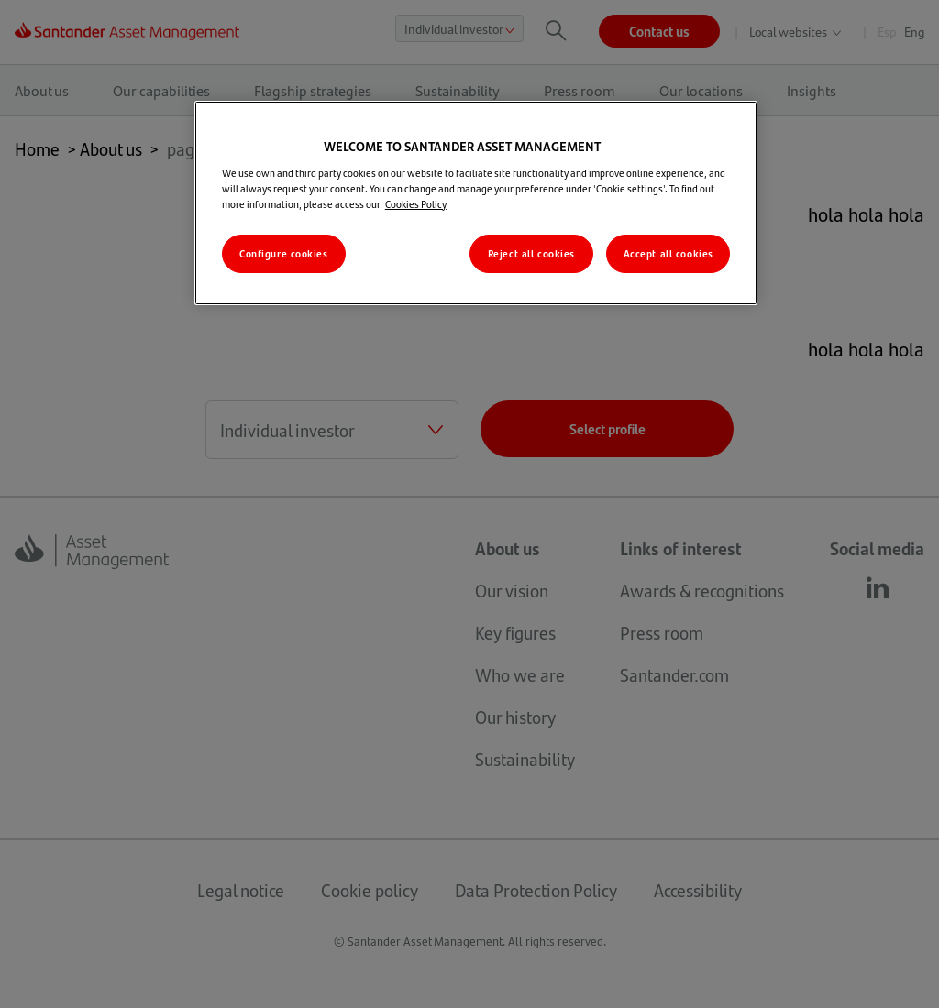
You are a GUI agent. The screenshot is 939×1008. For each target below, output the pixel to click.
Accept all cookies (668, 253)
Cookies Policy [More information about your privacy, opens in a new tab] (416, 204)
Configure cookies (283, 253)
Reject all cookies (531, 253)
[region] (475, 203)
